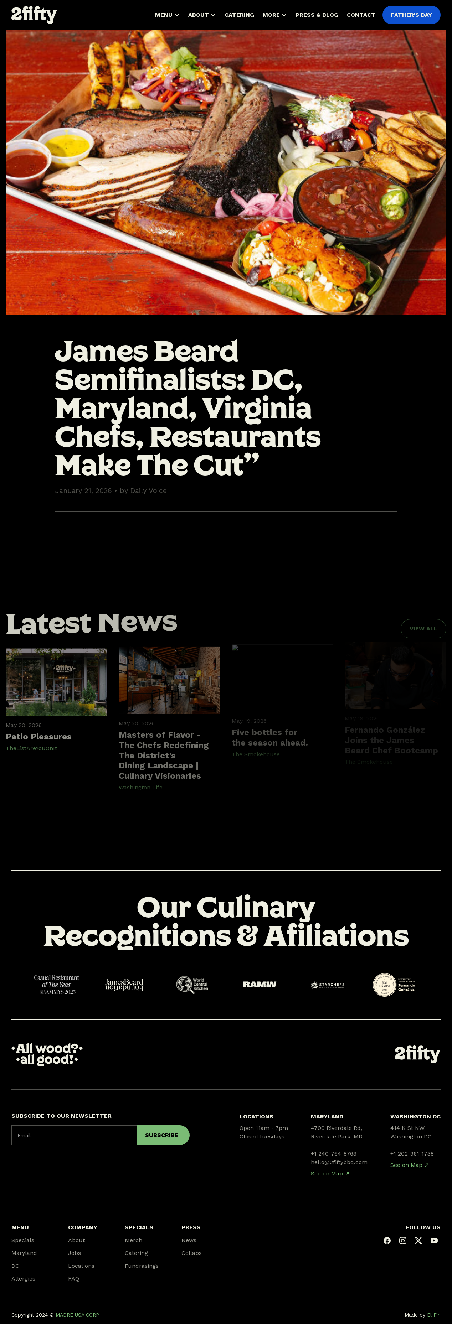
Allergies (23, 1278)
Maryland (24, 1253)
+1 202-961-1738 (412, 1153)
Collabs (191, 1253)
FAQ (73, 1278)
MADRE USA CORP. (78, 1315)
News (188, 1240)
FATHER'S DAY (411, 14)
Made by (423, 1315)
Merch (133, 1240)
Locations (81, 1265)
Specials (22, 1240)
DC (15, 1265)
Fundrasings (142, 1265)
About (76, 1240)
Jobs (74, 1253)
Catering (136, 1253)
